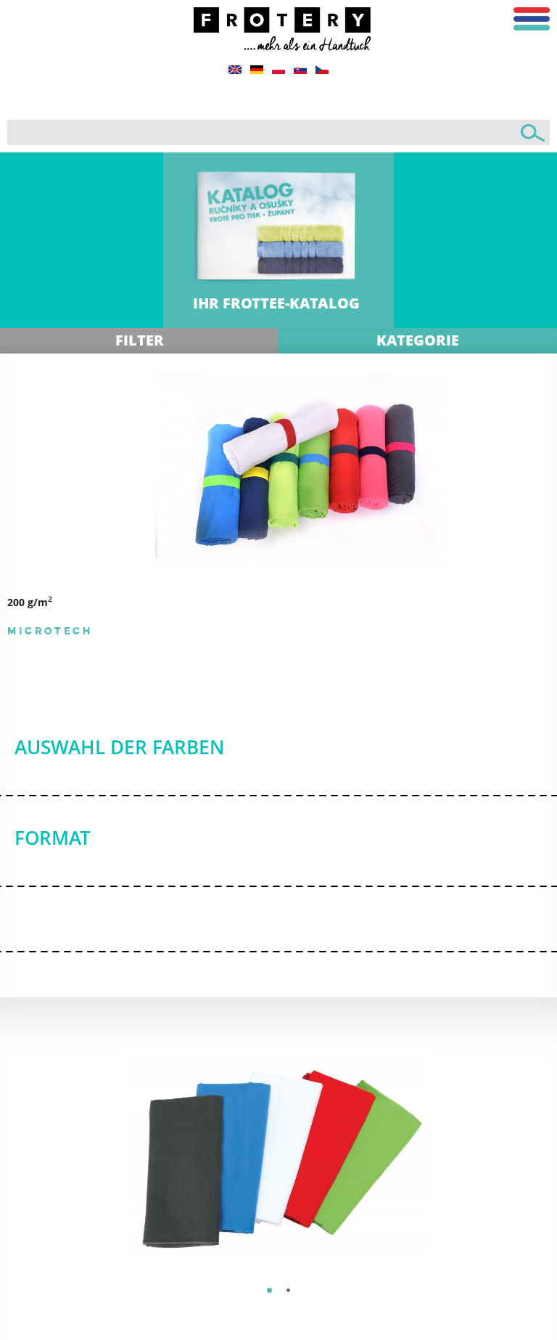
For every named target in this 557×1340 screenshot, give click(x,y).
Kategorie (417, 340)
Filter (139, 340)
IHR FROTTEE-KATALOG (276, 303)
